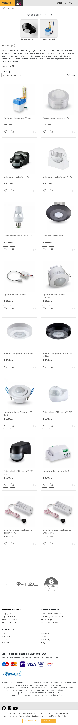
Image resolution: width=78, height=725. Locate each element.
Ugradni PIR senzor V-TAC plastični (55, 296)
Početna (5, 8)
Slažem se (48, 721)
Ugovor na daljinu (10, 616)
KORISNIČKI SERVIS (11, 609)
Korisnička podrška (49, 622)
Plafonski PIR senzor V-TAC (55, 235)
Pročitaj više (8, 66)
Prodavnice (7, 642)
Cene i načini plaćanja (51, 613)
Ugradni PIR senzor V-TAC (16, 294)
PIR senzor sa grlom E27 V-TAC (18, 235)
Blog (43, 642)
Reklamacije (46, 619)
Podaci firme (7, 636)
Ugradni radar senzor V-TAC (56, 471)
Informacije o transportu (52, 616)
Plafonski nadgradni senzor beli (18, 353)
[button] (71, 75)
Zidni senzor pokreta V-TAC (16, 177)
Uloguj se (6, 613)
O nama (5, 634)
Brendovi (45, 634)
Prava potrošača (9, 619)
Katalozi (44, 636)
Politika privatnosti (10, 622)
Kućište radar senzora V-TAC (56, 118)
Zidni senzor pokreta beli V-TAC (57, 177)
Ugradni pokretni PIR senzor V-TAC (18, 413)
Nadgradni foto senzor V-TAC (17, 118)
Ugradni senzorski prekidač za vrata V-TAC (57, 531)
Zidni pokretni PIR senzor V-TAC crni (18, 472)
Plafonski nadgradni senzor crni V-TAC (57, 354)
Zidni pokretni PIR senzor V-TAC (57, 412)
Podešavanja (30, 721)
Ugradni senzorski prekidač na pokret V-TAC (18, 531)
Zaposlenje (46, 639)
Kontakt (5, 639)
